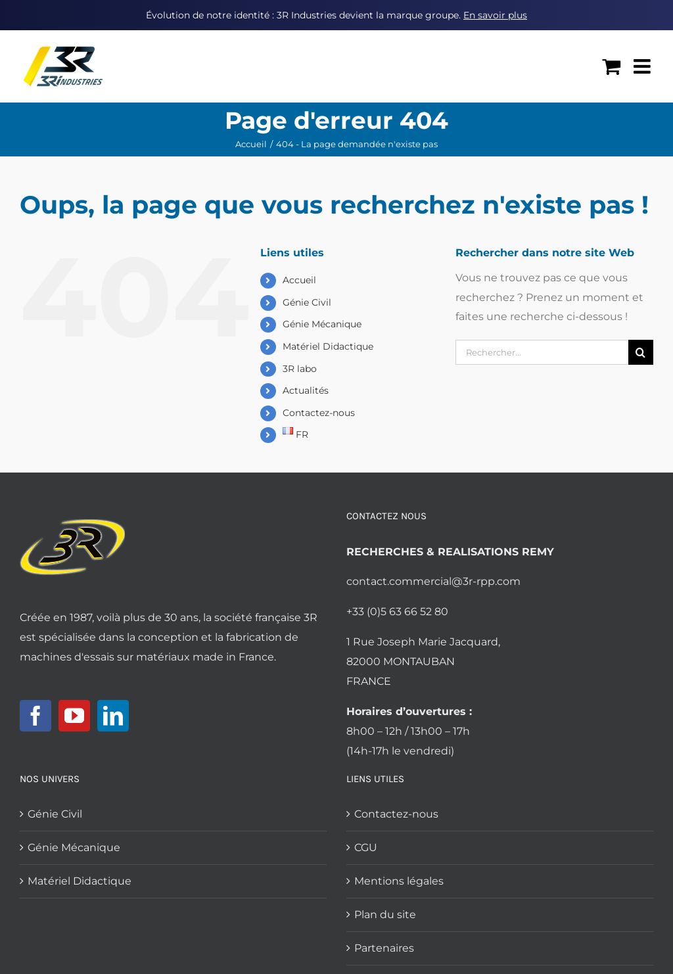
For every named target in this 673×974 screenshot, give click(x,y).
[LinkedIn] (113, 715)
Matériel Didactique (328, 346)
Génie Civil (307, 302)
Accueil (299, 280)
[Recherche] (640, 352)
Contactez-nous (319, 413)
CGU (365, 847)
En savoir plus (495, 15)
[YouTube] (74, 715)
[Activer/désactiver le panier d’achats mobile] (611, 66)
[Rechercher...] (541, 352)
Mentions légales (399, 881)
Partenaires (384, 948)
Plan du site (385, 914)
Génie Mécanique (322, 324)
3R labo (300, 369)
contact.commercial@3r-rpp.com (433, 581)
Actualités (306, 390)
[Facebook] (35, 715)
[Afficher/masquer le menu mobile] (643, 66)
